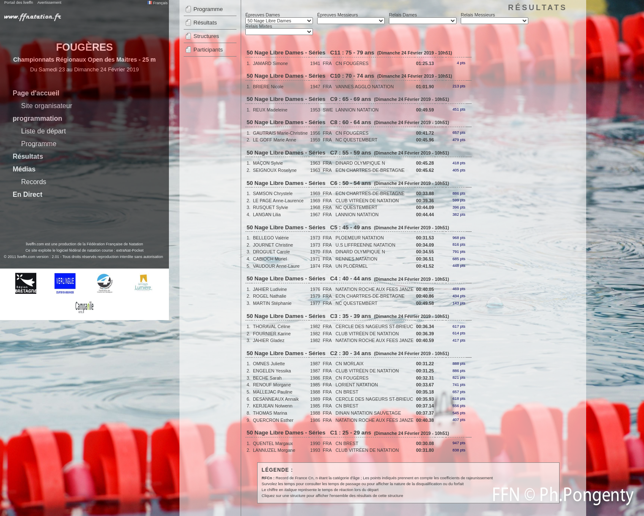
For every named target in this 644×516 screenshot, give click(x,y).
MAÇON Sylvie (268, 163)
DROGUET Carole (271, 251)
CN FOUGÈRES (352, 63)
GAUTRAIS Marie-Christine (280, 133)
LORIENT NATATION (357, 384)
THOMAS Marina (270, 413)
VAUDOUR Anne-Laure (276, 266)
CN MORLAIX (350, 363)
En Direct (27, 194)
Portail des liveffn (18, 2)
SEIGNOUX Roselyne (275, 170)
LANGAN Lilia (267, 214)
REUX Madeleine (270, 109)
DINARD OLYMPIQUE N (360, 163)
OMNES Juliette (269, 363)
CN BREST (347, 391)
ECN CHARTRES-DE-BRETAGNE (370, 170)
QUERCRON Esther (273, 420)
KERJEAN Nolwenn (273, 405)
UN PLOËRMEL (352, 266)
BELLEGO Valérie (271, 237)
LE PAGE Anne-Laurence (278, 200)
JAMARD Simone (270, 63)
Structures (206, 36)
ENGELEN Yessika (272, 370)
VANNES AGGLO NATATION (365, 86)
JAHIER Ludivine (270, 289)
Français (157, 3)
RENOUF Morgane (272, 384)
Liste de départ (43, 131)
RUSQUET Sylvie (270, 207)
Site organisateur (46, 105)
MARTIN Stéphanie (272, 303)
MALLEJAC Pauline (273, 391)
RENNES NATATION (357, 258)
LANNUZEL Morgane (274, 450)
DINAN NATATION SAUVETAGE (368, 413)
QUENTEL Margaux (273, 443)
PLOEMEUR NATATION (360, 237)
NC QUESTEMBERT (357, 139)
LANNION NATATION (357, 109)
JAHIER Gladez (269, 340)
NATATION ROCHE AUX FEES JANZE (375, 289)
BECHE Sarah (267, 377)
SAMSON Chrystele (273, 193)
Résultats (28, 156)
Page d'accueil (36, 93)
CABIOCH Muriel (270, 258)
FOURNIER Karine (272, 333)
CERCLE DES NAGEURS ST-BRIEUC (374, 326)
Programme (39, 143)
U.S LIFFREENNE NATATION (366, 244)
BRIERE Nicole (268, 86)
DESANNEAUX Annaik (276, 399)
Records (33, 181)
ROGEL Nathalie (269, 296)
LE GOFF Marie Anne (274, 139)
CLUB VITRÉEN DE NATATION (367, 200)
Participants (208, 49)
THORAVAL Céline (272, 326)
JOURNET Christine (273, 244)
